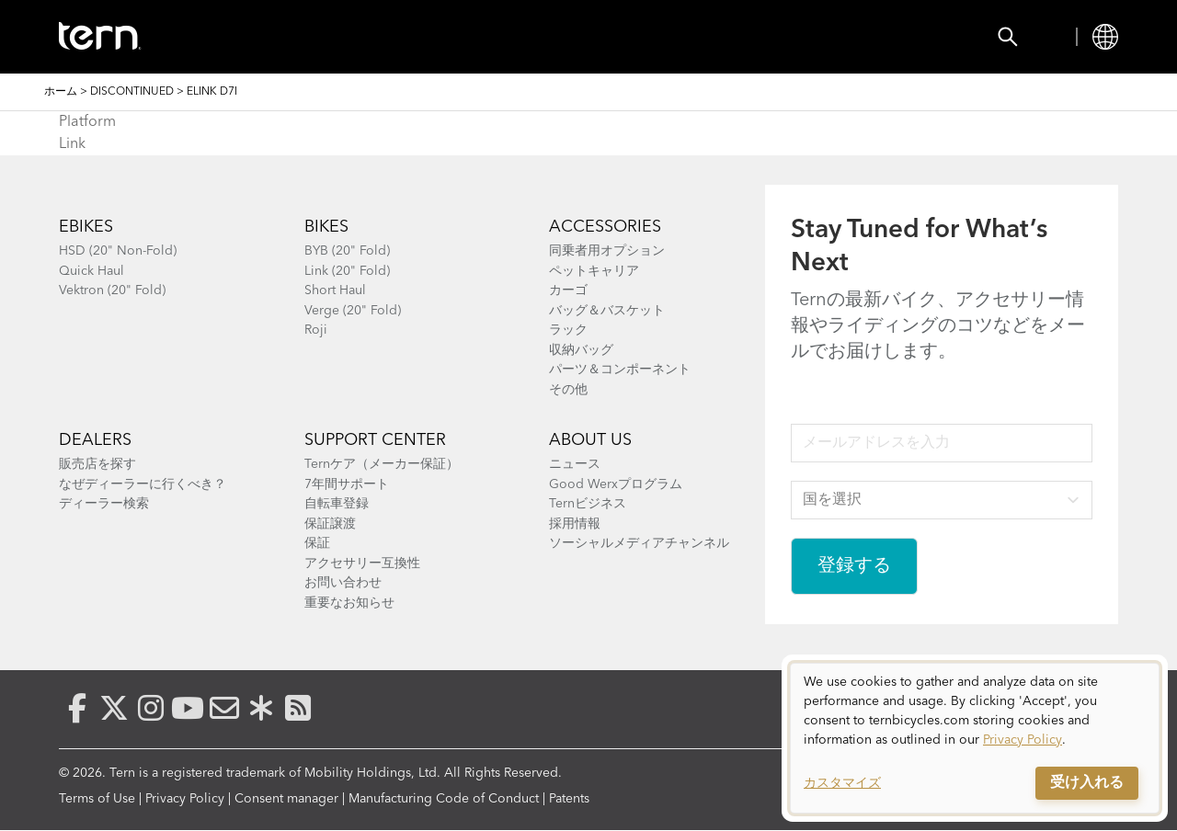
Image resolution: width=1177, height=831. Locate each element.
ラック (568, 330)
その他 (568, 389)
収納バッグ (581, 350)
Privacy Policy (184, 798)
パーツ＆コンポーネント (620, 369)
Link (72, 144)
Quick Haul (91, 271)
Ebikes (86, 227)
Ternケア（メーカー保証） (381, 464)
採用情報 (574, 524)
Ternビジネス (587, 503)
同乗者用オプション (607, 251)
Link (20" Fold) (347, 271)
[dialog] (975, 738)
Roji (315, 330)
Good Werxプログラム (615, 484)
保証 (317, 543)
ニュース (574, 464)
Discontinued (132, 91)
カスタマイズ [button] (842, 783)
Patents (569, 798)
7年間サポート (346, 484)
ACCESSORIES (605, 227)
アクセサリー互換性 (362, 563)
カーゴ (568, 290)
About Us (590, 440)
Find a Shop (521, 36)
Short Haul (335, 290)
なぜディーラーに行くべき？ (142, 484)
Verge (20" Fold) (352, 310)
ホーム (60, 91)
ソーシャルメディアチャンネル (639, 543)
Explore (642, 36)
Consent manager (286, 798)
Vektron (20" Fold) (112, 290)
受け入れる (1087, 783)
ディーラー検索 (104, 503)
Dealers (95, 440)
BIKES (326, 227)
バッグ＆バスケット (607, 310)
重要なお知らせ (349, 603)
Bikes (275, 36)
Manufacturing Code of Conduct (444, 798)
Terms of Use (97, 798)
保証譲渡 (330, 524)
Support (748, 36)
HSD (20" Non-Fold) (118, 251)
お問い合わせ (343, 582)
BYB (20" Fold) (347, 251)
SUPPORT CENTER (375, 440)
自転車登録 (336, 503)
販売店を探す (97, 464)
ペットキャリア (594, 271)
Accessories (384, 36)
